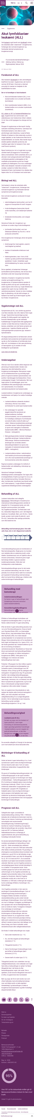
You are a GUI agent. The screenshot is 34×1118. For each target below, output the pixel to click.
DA (19, 3)
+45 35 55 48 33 (6, 1053)
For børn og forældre (8, 1017)
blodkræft (24, 42)
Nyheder (4, 1030)
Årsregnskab (5, 1035)
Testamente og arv (7, 1022)
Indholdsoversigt (6, 1116)
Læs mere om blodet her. (9, 352)
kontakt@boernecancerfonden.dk (12, 1051)
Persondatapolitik (11, 1109)
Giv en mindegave (7, 1020)
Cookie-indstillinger (23, 1109)
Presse (3, 1033)
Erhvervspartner (6, 1015)
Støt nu (13, 3)
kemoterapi (5, 501)
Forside (3, 1109)
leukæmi (7, 42)
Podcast (4, 1038)
